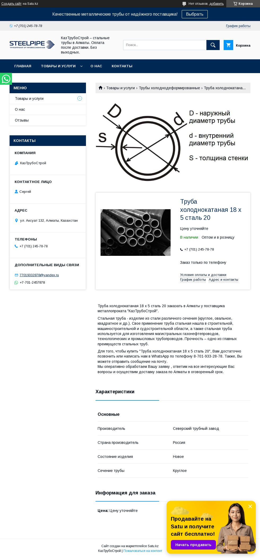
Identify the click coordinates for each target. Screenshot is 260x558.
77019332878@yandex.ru (39, 275)
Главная (22, 66)
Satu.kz (153, 546)
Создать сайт (11, 4)
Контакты (122, 66)
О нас (96, 66)
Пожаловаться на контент (142, 551)
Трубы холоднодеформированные (169, 88)
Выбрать (194, 14)
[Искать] (213, 45)
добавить (216, 4)
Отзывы (22, 120)
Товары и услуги (58, 66)
